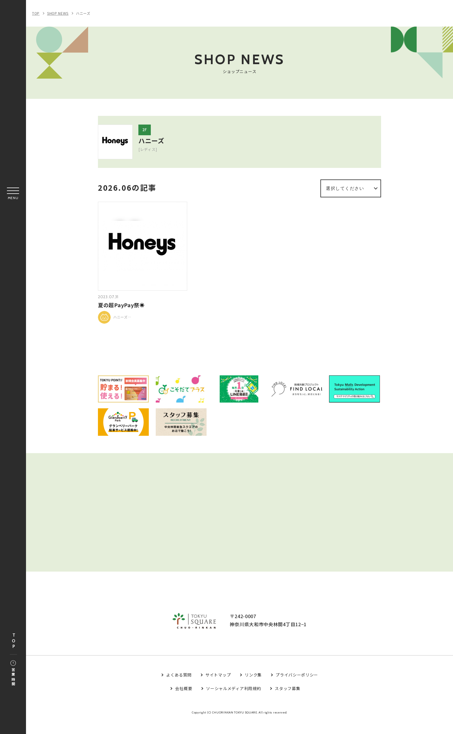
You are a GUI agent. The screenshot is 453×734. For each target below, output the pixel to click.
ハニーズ (83, 13)
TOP (13, 641)
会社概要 (183, 701)
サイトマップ (218, 688)
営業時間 (13, 673)
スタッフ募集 (287, 701)
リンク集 (253, 688)
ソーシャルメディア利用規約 (233, 701)
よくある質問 (179, 688)
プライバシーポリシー (297, 688)
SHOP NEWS (57, 13)
